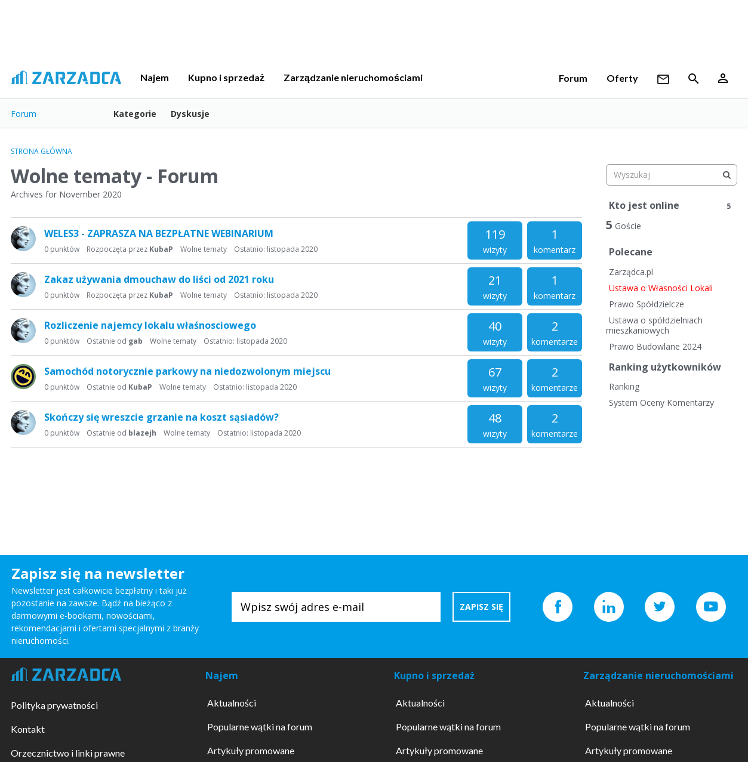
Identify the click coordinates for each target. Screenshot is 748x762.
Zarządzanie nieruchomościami (353, 77)
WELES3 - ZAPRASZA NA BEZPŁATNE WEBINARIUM (158, 233)
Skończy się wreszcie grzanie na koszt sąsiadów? (161, 417)
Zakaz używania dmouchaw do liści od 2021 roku (159, 279)
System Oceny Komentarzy (661, 402)
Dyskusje (190, 113)
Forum (573, 78)
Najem (154, 77)
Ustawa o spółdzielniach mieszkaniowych (654, 325)
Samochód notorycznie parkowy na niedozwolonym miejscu (187, 371)
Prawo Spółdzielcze (646, 304)
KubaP (161, 249)
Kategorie (134, 113)
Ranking (624, 386)
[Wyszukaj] (726, 175)
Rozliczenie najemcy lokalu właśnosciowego (150, 325)
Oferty (622, 78)
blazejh (142, 433)
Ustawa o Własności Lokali (661, 288)
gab (135, 341)
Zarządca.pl (631, 271)
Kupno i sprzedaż (226, 77)
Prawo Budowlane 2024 (655, 346)
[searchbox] (671, 175)
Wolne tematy (203, 249)
